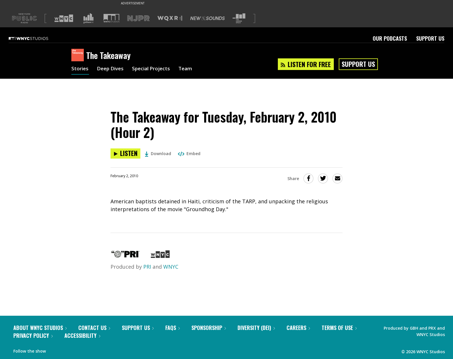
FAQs (172, 327)
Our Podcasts (390, 38)
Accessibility (82, 335)
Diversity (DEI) (256, 327)
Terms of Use (339, 327)
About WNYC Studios (40, 327)
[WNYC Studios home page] (36, 38)
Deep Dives (111, 69)
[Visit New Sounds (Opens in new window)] (207, 18)
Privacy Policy (33, 335)
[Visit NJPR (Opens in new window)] (138, 18)
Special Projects (155, 69)
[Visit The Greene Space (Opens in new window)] (239, 18)
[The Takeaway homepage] (78, 55)
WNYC (170, 266)
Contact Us (94, 327)
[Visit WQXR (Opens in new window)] (169, 18)
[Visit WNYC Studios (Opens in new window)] (111, 18)
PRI (147, 266)
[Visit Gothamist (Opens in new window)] (88, 18)
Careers (298, 327)
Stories (80, 69)
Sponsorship (208, 327)
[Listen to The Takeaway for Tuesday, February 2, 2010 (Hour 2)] (125, 153)
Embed (189, 153)
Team (190, 69)
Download (158, 153)
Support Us (430, 38)
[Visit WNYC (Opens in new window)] (64, 18)
